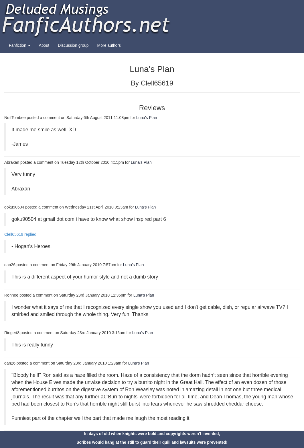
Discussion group (73, 45)
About (44, 45)
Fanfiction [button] (19, 45)
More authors (109, 45)
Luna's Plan (146, 117)
